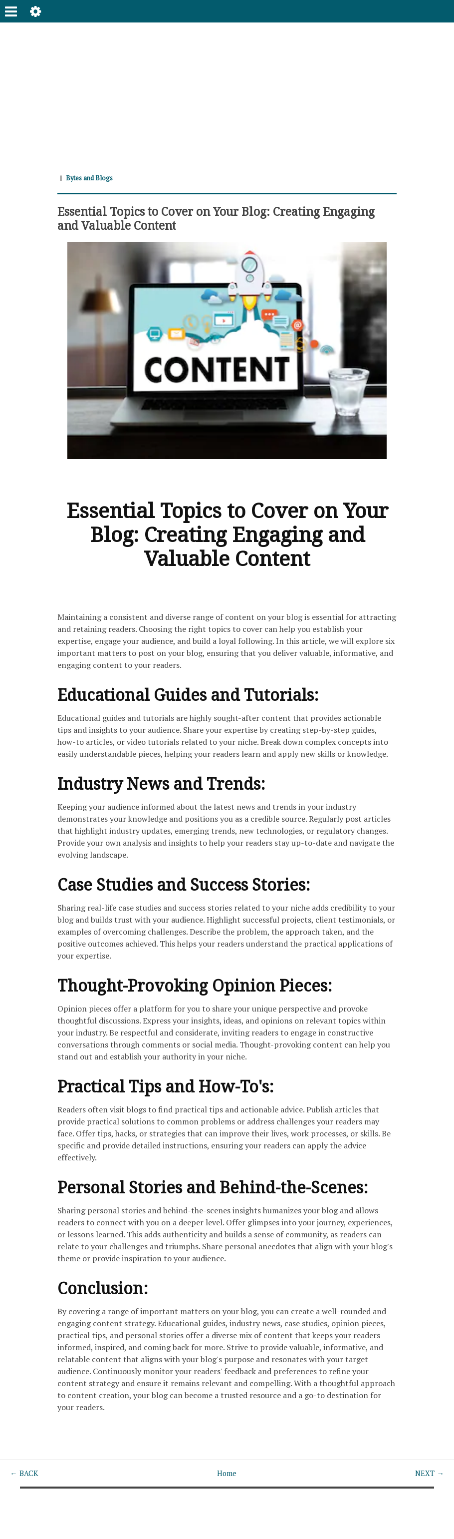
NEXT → (428, 1473)
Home (226, 1473)
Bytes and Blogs (91, 177)
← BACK (25, 1473)
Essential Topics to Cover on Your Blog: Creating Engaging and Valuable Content (202, 217)
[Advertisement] (227, 92)
